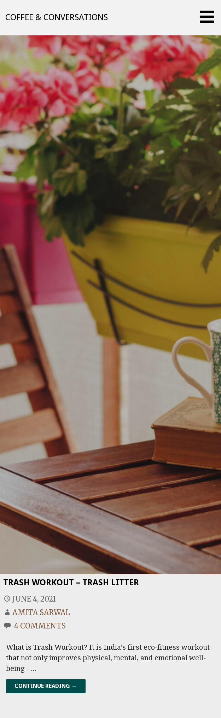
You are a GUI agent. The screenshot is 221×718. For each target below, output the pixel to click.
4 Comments (40, 625)
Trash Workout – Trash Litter (71, 582)
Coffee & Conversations (56, 17)
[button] (209, 16)
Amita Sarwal (41, 612)
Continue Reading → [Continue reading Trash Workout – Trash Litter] (45, 686)
